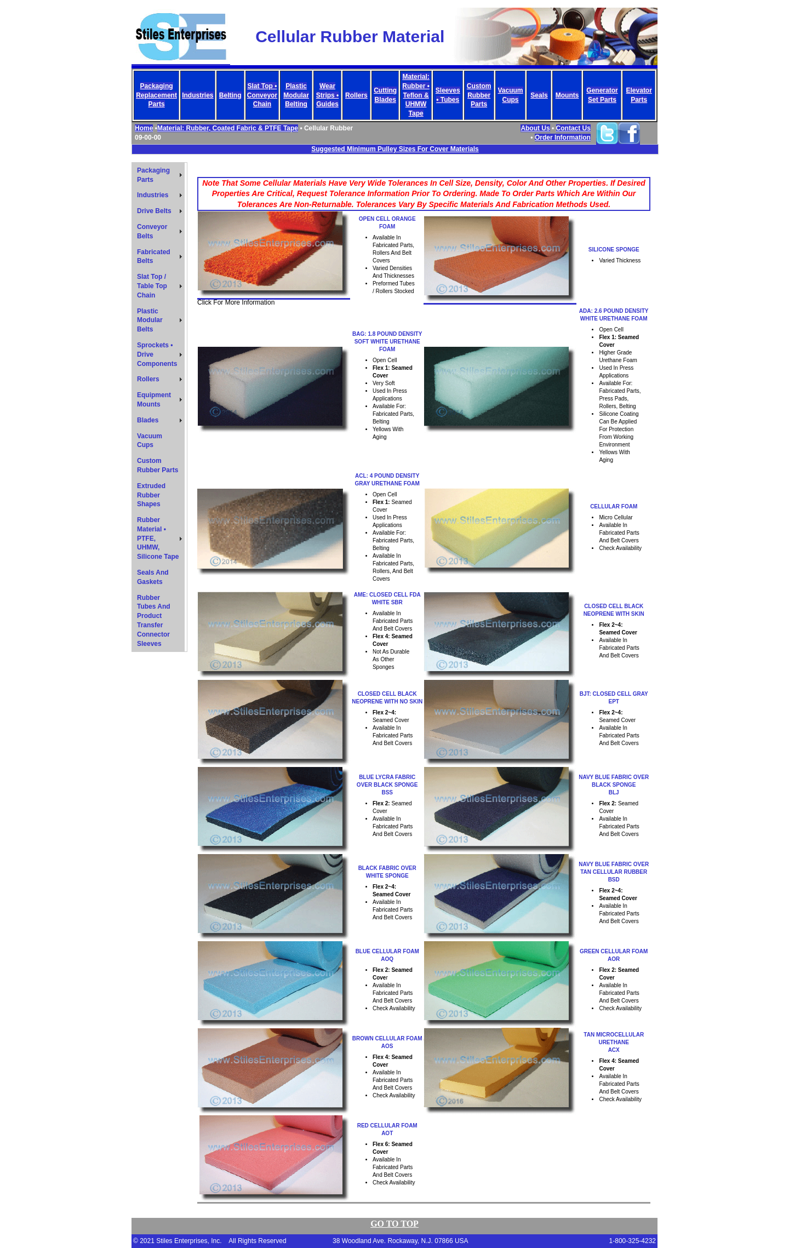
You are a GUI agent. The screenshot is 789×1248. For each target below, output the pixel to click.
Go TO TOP (394, 1223)
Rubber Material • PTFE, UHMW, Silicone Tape (158, 538)
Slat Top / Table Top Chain (152, 286)
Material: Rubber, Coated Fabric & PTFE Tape (227, 128)
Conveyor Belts (152, 231)
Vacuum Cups (149, 440)
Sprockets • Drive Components (157, 354)
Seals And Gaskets (153, 577)
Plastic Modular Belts (150, 320)
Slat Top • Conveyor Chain (262, 95)
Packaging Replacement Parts (156, 95)
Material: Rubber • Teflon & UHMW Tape (416, 95)
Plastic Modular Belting (296, 95)
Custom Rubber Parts (479, 95)
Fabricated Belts (153, 256)
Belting (230, 95)
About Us (535, 128)
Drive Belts (154, 211)
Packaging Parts (153, 175)
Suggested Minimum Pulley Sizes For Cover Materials (394, 149)
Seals (538, 95)
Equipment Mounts (154, 399)
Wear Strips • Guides (327, 95)
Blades (147, 420)
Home (144, 128)
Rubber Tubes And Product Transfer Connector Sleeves (153, 621)
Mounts (567, 95)
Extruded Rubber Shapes (151, 495)
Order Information (563, 137)
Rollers (356, 95)
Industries (197, 95)
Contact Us (573, 128)
